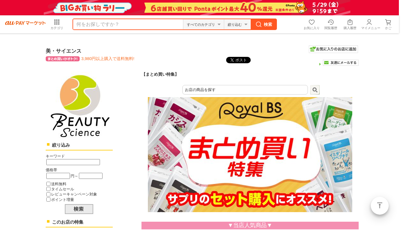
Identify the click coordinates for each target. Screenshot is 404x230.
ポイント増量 (62, 199)
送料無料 (58, 184)
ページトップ (380, 206)
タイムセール (62, 189)
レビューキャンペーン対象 (74, 194)
